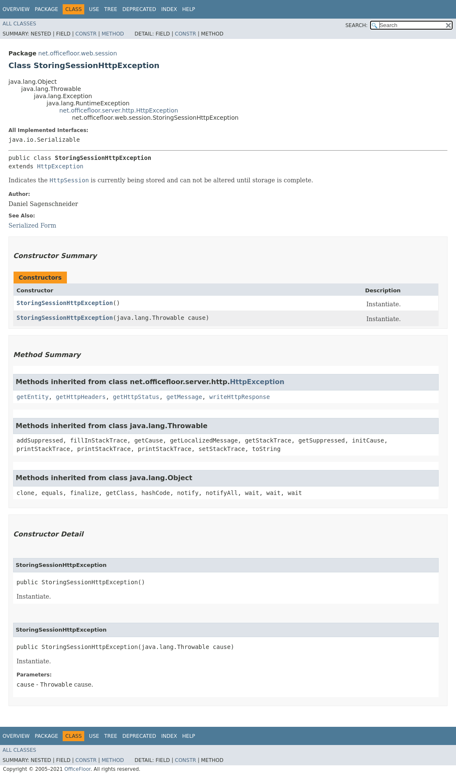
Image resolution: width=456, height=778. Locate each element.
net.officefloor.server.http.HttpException (118, 110)
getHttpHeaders (81, 396)
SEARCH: (356, 25)
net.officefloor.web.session (77, 53)
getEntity (33, 396)
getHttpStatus (136, 396)
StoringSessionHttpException (65, 303)
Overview (16, 9)
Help (188, 9)
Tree (110, 9)
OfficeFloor (77, 769)
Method (113, 34)
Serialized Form (32, 225)
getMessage (184, 396)
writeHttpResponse (239, 396)
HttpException (60, 166)
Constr (86, 34)
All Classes (19, 24)
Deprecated (139, 9)
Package (46, 9)
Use (94, 9)
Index (169, 9)
